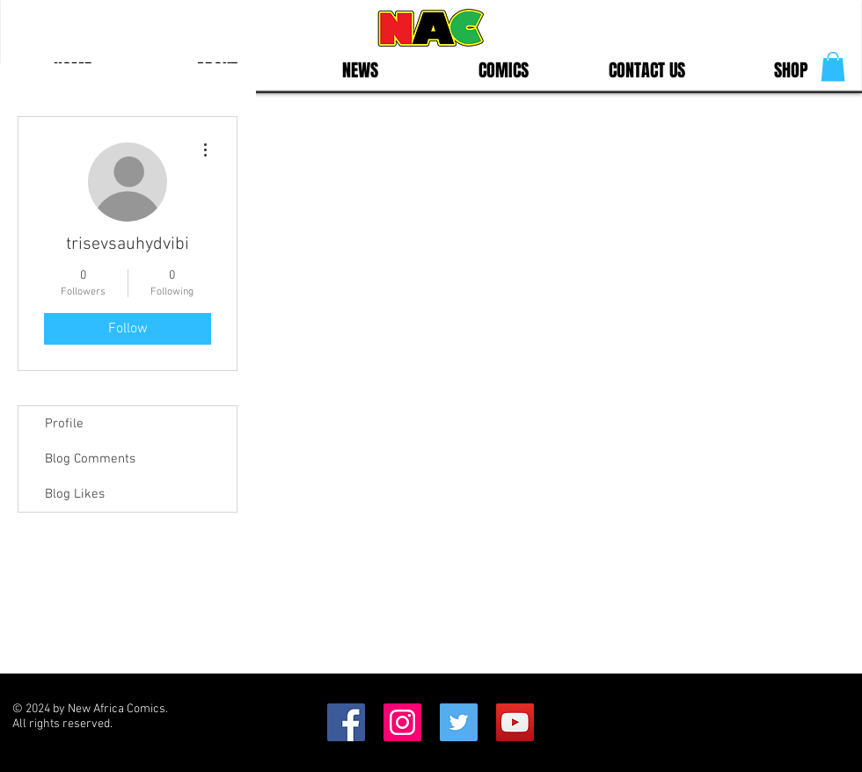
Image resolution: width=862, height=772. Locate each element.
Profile (64, 424)
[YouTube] (515, 722)
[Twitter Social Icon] (459, 722)
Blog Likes (75, 494)
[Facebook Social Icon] (346, 722)
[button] (833, 66)
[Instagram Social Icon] (402, 722)
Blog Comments (90, 459)
